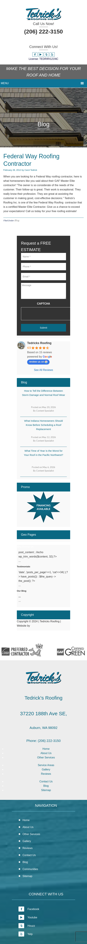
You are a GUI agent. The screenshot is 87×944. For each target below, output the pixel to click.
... (19, 596)
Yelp (25, 934)
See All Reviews (43, 370)
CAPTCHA (43, 303)
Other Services (46, 757)
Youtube (27, 917)
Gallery (46, 769)
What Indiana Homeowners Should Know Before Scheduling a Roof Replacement (43, 425)
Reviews (46, 773)
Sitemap (46, 790)
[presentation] (46, 313)
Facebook (28, 909)
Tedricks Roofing (39, 343)
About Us (46, 753)
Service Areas (46, 765)
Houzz (26, 925)
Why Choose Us (25, 546)
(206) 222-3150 (43, 31)
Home (46, 748)
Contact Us (45, 781)
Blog (16, 220)
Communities (30, 869)
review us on (38, 361)
